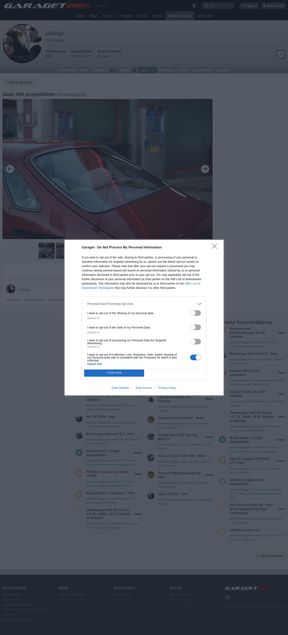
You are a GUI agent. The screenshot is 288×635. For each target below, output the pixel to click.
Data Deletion (120, 387)
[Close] (216, 248)
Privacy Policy (167, 387)
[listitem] (144, 304)
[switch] (195, 313)
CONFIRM (114, 373)
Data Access (144, 387)
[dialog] (144, 318)
